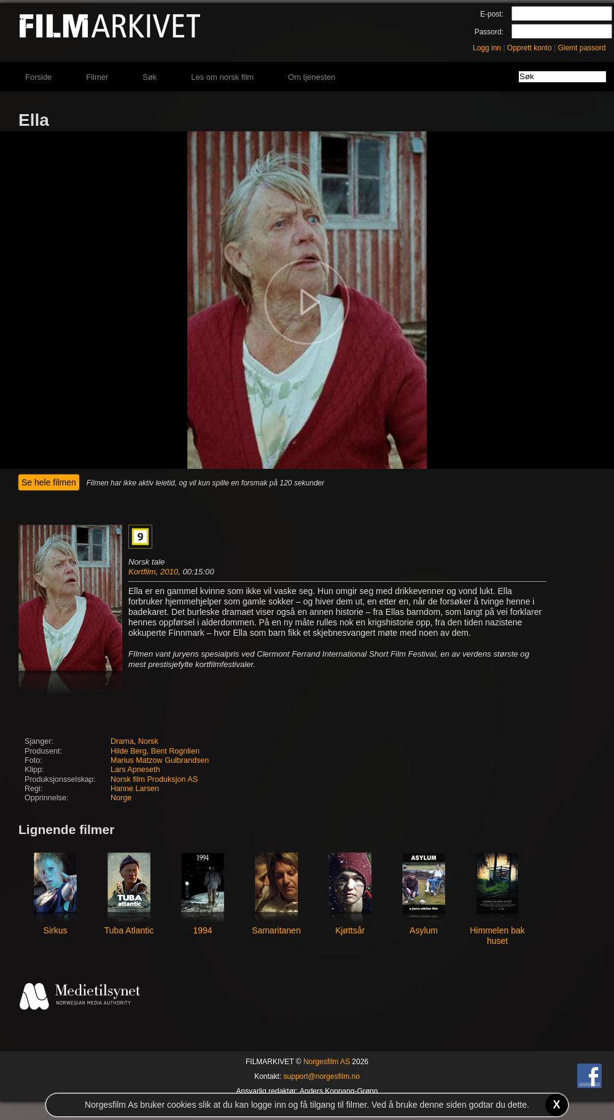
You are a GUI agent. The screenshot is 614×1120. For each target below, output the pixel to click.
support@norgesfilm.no (322, 1076)
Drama (122, 741)
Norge (121, 798)
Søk (149, 77)
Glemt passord (581, 48)
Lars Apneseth (135, 769)
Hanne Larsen (135, 788)
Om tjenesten (311, 77)
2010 (169, 571)
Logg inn (487, 48)
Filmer (97, 77)
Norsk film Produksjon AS (154, 779)
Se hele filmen (48, 482)
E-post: (491, 14)
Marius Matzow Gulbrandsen (160, 760)
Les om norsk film (222, 77)
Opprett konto (529, 48)
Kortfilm (142, 571)
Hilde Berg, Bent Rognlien (155, 751)
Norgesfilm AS (326, 1061)
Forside (38, 77)
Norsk (148, 741)
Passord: (489, 32)
